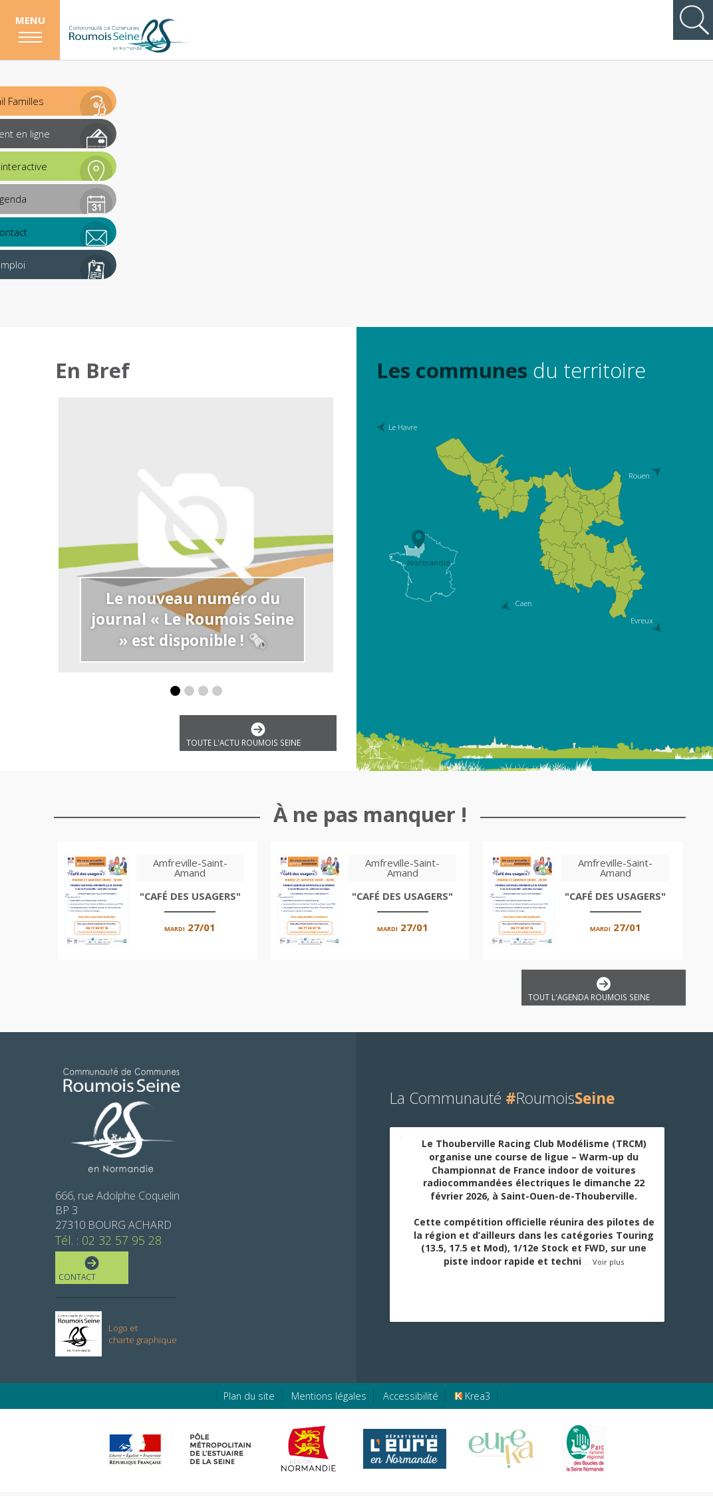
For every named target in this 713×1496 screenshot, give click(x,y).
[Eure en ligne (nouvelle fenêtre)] (404, 1453)
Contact (91, 1271)
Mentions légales (328, 1400)
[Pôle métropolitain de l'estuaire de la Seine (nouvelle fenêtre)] (220, 1452)
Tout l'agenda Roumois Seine (600, 991)
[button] (175, 691)
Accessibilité (410, 1400)
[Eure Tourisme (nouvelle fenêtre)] (501, 1452)
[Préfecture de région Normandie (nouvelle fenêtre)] (135, 1453)
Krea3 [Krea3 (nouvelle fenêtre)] (472, 1400)
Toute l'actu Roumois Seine (255, 735)
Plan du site (249, 1400)
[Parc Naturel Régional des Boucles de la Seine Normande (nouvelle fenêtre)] (583, 1452)
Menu (30, 20)
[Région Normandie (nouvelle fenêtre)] (310, 1452)
